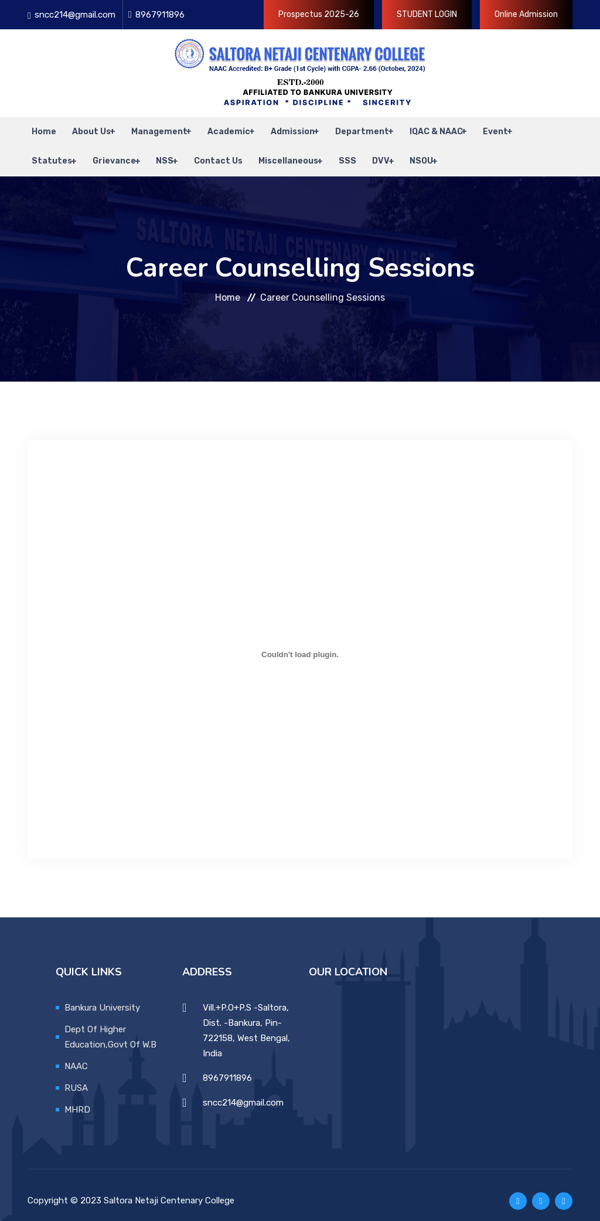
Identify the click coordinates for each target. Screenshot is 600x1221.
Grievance (108, 152)
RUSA (76, 1075)
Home (40, 129)
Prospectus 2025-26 (318, 14)
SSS (333, 152)
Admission (280, 129)
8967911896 (160, 14)
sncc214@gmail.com (75, 14)
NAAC (76, 1054)
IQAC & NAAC (419, 129)
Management (149, 129)
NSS (157, 152)
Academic (217, 129)
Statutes (48, 152)
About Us (83, 129)
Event (477, 129)
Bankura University (102, 995)
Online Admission (526, 14)
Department (347, 129)
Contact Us (209, 152)
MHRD (77, 1097)
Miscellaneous (275, 152)
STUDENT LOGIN (427, 14)
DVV (362, 152)
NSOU (401, 152)
